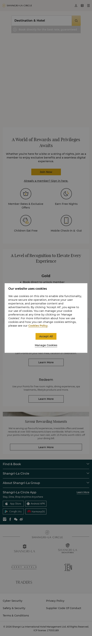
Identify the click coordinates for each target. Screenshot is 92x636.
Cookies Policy (38, 325)
